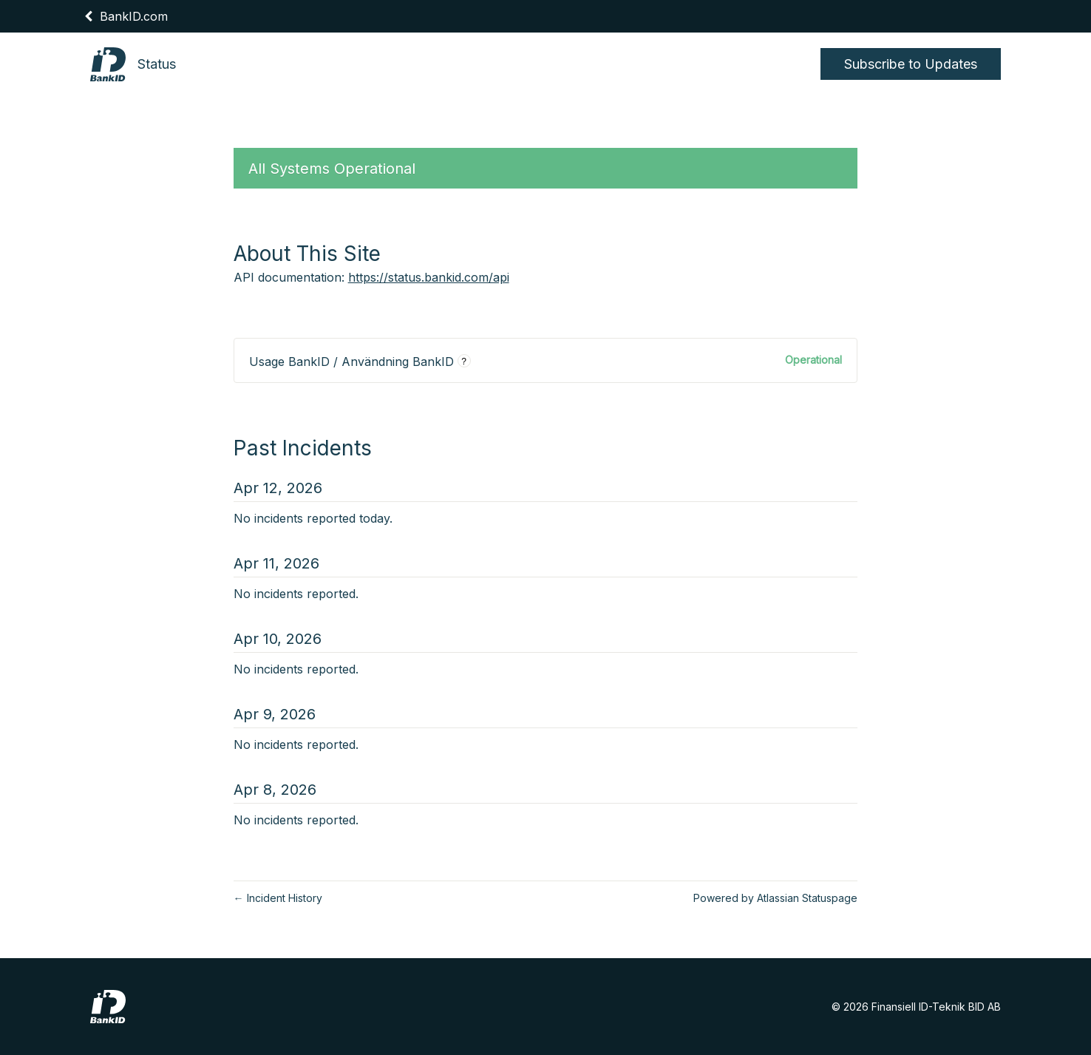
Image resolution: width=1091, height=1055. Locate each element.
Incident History (278, 898)
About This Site (307, 253)
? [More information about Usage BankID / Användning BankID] (463, 361)
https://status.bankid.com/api (428, 277)
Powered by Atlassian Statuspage (775, 898)
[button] (910, 64)
